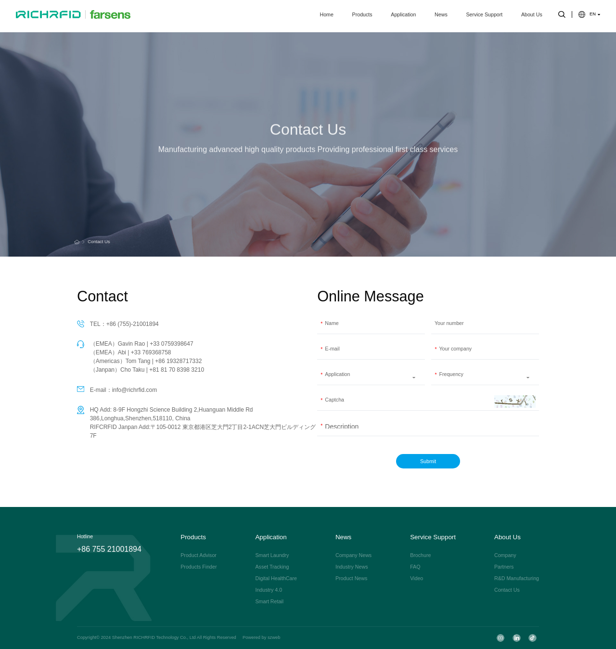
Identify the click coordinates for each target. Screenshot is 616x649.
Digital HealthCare (275, 578)
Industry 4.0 (268, 590)
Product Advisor (198, 555)
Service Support (484, 16)
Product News (351, 578)
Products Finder (198, 567)
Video (416, 578)
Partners (503, 567)
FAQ (415, 567)
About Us (531, 16)
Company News (353, 555)
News (441, 16)
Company (505, 555)
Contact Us (97, 242)
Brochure (420, 555)
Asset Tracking (272, 567)
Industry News (351, 567)
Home (327, 16)
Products (362, 16)
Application (403, 16)
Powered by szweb (261, 638)
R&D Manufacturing (516, 578)
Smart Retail (269, 601)
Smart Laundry (272, 555)
